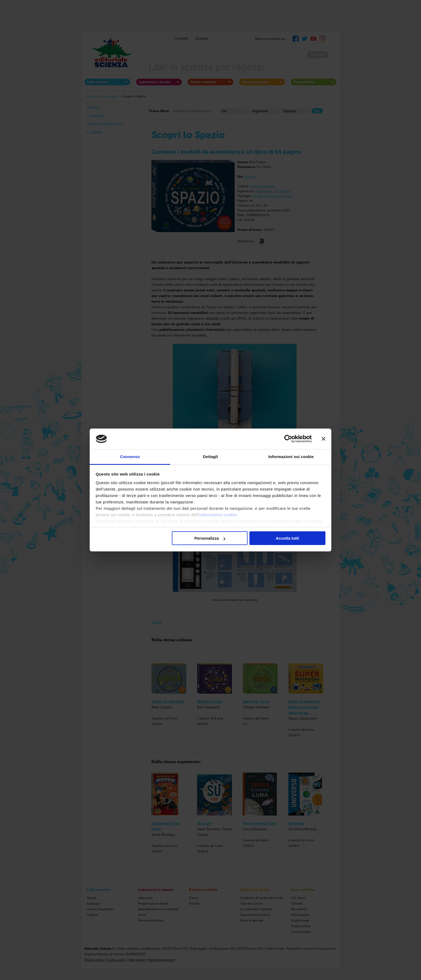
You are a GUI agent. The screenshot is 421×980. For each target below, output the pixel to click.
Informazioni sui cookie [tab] (291, 456)
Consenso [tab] (130, 456)
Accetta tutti (287, 538)
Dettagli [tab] (210, 456)
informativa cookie (218, 515)
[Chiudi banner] (323, 439)
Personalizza (209, 538)
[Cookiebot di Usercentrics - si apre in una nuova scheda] (288, 439)
